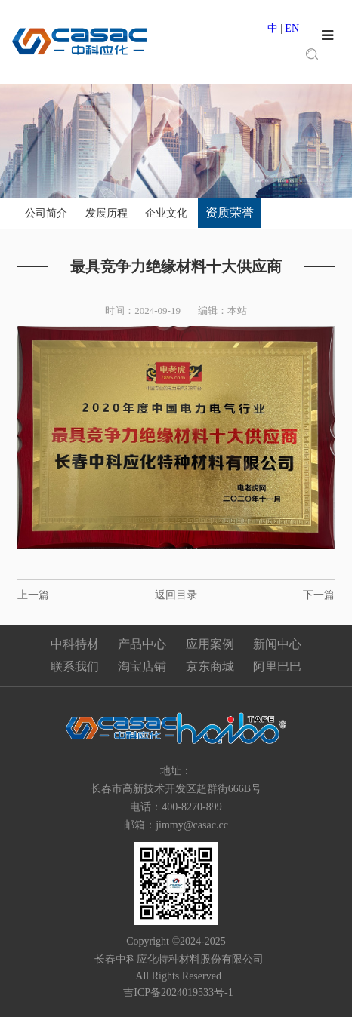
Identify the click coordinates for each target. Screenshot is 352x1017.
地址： (176, 770)
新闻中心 (277, 644)
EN (292, 28)
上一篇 (33, 595)
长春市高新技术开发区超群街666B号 (176, 788)
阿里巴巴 (277, 666)
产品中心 (142, 644)
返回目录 (176, 595)
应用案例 (210, 644)
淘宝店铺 (142, 666)
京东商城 (210, 666)
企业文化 (166, 213)
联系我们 (75, 666)
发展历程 (106, 213)
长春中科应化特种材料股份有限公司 (176, 959)
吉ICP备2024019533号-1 (178, 992)
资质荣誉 (229, 212)
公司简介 (46, 213)
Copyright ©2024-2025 (176, 941)
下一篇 (319, 595)
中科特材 (75, 644)
